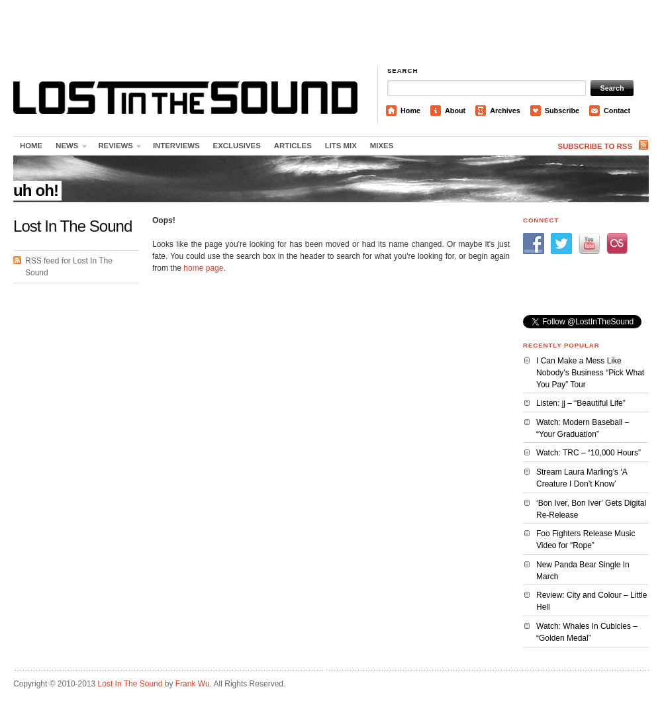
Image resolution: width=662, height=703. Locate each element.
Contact (617, 111)
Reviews (117, 148)
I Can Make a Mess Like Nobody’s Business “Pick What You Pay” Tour (590, 372)
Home (410, 111)
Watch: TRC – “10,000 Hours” (588, 452)
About (455, 111)
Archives (505, 111)
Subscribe (562, 111)
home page (203, 268)
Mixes (381, 146)
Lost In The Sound (130, 683)
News (69, 148)
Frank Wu (192, 683)
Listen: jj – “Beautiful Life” (581, 403)
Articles (293, 146)
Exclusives (237, 146)
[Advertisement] (331, 33)
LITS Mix (341, 146)
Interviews (176, 146)
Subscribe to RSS (595, 146)
